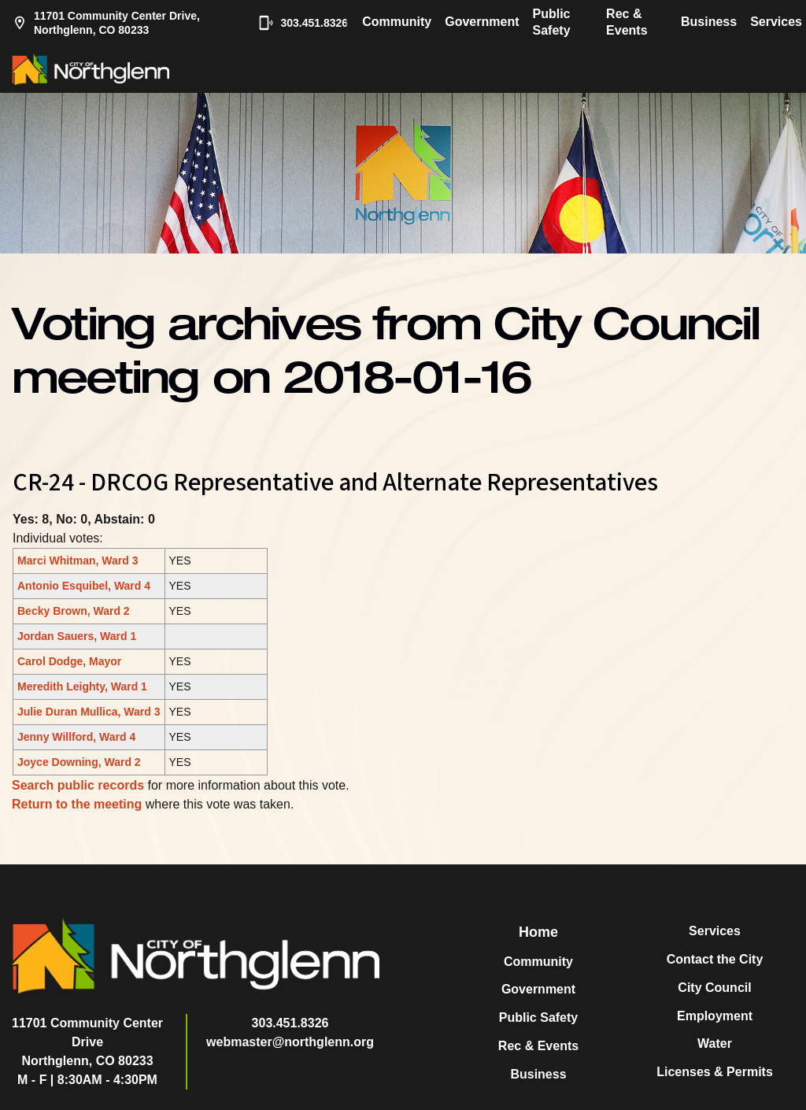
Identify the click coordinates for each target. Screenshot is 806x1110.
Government (482, 21)
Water (714, 1043)
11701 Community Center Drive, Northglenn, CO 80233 (106, 22)
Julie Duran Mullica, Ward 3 (89, 711)
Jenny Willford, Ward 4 (76, 737)
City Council (714, 987)
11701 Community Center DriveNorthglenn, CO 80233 (87, 1041)
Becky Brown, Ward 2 (73, 611)
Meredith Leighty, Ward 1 (82, 686)
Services (776, 21)
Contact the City (715, 959)
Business (709, 21)
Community (396, 21)
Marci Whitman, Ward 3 (78, 560)
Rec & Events (626, 22)
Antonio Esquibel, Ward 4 (83, 585)
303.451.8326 (295, 23)
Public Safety (552, 22)
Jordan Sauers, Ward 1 (76, 636)
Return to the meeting (77, 804)
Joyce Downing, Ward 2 (79, 762)
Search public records (78, 785)
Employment (714, 1016)
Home (538, 932)
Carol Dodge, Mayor (69, 661)
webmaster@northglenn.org (290, 1042)
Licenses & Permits (714, 1072)
